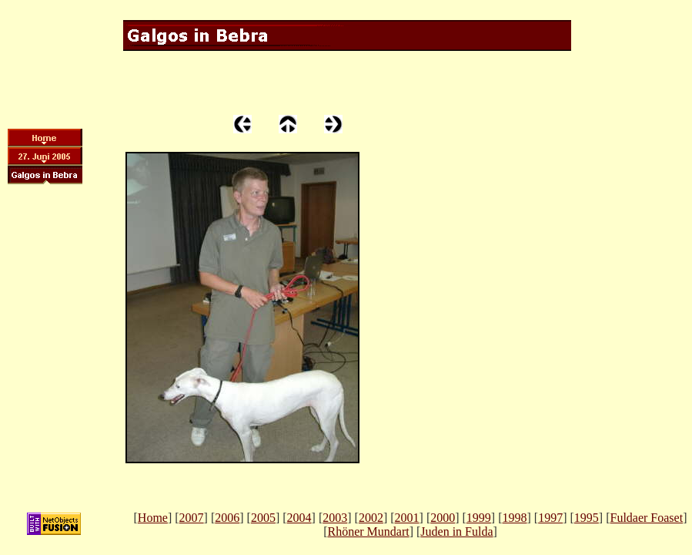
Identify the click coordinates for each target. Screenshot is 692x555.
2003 (335, 517)
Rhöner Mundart (368, 531)
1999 (478, 517)
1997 (550, 517)
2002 (371, 517)
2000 (442, 517)
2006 (227, 517)
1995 (586, 517)
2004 (299, 517)
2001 (407, 517)
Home (153, 517)
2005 (263, 517)
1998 (515, 517)
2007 (191, 517)
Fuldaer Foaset (646, 517)
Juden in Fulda (456, 531)
